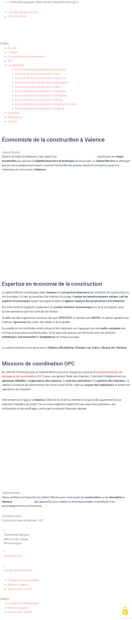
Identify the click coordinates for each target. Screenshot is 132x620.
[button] (66, 43)
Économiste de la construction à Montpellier (41, 82)
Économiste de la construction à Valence (39, 108)
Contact (12, 121)
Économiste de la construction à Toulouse (40, 78)
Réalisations (15, 117)
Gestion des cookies (20, 589)
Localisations (16, 65)
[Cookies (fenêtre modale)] (125, 611)
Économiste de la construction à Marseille (40, 69)
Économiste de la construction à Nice (37, 86)
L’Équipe (13, 52)
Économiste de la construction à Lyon (38, 73)
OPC (10, 60)
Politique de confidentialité (23, 580)
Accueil (12, 48)
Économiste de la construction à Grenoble (40, 91)
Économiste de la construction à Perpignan (41, 95)
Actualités (13, 112)
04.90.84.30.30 (12, 556)
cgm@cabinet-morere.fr (18, 570)
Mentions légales (18, 584)
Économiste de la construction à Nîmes (39, 99)
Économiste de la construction (26, 56)
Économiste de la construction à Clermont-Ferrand (45, 104)
